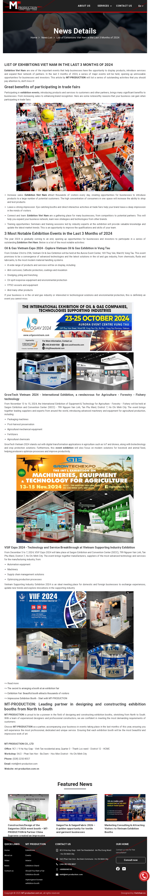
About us (84, 5)
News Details (75, 31)
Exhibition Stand (32, 866)
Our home (122, 844)
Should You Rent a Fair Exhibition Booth (34, 873)
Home (34, 37)
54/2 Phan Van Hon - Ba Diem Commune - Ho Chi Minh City (84, 859)
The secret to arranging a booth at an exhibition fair (33, 688)
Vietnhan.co (140, 893)
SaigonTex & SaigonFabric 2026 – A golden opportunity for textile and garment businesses (75, 829)
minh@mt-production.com (71, 874)
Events (28, 855)
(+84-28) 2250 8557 (68, 864)
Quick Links (12, 844)
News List (46, 37)
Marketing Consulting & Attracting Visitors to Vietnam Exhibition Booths (125, 829)
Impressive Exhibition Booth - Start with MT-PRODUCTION (37, 698)
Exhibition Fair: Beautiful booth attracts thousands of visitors (38, 693)
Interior (28, 860)
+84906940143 (66, 869)
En (139, 6)
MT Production (35, 844)
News (6, 866)
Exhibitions (30, 850)
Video (6, 860)
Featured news (75, 784)
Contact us (124, 5)
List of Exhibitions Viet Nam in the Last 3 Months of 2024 (88, 37)
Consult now (131, 860)
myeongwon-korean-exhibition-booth (34, 881)
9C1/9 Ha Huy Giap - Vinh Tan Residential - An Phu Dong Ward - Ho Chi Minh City (85, 852)
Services (103, 5)
